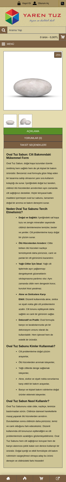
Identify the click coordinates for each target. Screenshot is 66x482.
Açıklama (33, 131)
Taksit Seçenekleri (33, 144)
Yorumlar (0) (33, 138)
